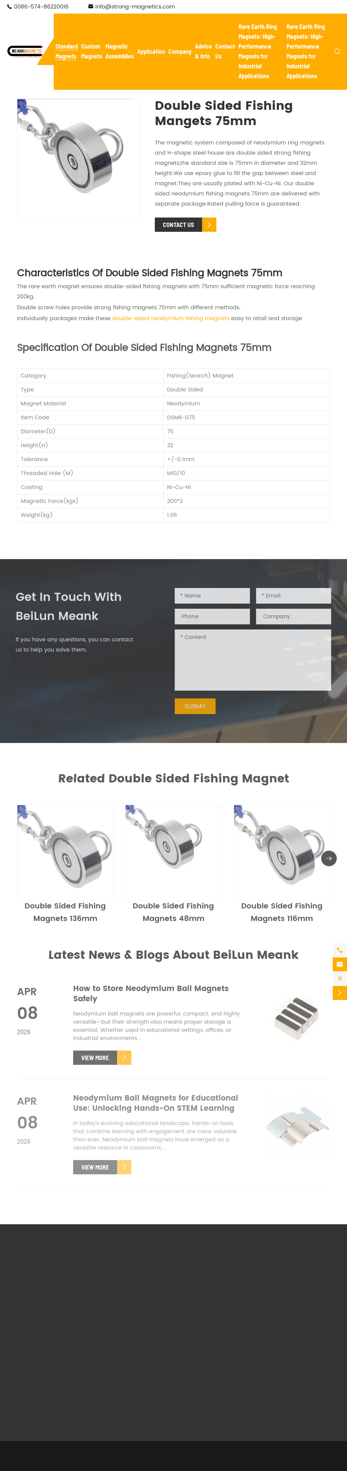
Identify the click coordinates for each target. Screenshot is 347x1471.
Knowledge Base (281, 1300)
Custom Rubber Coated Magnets (125, 1381)
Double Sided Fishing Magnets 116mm (282, 915)
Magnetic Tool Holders (211, 1284)
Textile (225, 1362)
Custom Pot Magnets (130, 1320)
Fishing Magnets (46, 1322)
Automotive (196, 1353)
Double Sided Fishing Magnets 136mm (65, 915)
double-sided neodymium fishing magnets (170, 318)
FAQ (264, 1281)
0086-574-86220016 (41, 6)
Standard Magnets (42, 1259)
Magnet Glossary (282, 1290)
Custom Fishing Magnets (123, 1344)
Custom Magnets (119, 1259)
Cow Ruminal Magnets (54, 1350)
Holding (191, 1372)
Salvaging (194, 1362)
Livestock (193, 1382)
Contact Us (280, 1323)
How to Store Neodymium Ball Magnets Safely (151, 997)
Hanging (227, 1372)
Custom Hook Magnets (133, 1330)
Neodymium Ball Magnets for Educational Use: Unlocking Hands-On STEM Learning (155, 1106)
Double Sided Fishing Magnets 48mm (173, 915)
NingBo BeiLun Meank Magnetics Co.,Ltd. (96, 1455)
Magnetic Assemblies (203, 1259)
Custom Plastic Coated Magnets (133, 1399)
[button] (329, 861)
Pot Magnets (41, 1293)
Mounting (229, 1353)
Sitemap (200, 1455)
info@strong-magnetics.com (135, 6)
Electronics (231, 1335)
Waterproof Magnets (52, 1303)
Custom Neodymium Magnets (130, 1288)
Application (151, 51)
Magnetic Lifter (201, 1293)
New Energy (190, 1339)
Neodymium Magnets (53, 1284)
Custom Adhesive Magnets (126, 1362)
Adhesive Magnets (49, 1331)
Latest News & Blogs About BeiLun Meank (173, 955)
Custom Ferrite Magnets (122, 1307)
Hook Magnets (43, 1312)
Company (180, 51)
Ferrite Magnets (45, 1341)
